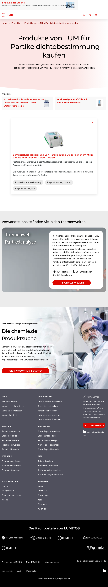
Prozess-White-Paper (48, 440)
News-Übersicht (9, 415)
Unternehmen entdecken (50, 401)
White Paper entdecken (49, 431)
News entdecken (9, 401)
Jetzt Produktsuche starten (25, 370)
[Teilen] (90, 15)
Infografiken (8, 490)
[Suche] (84, 15)
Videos (5, 499)
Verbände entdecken (47, 410)
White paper (43, 495)
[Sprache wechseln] (96, 15)
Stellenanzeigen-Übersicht (51, 474)
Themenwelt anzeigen (71, 282)
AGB (19, 570)
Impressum (7, 570)
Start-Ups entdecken (48, 406)
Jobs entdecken (45, 461)
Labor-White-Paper (47, 435)
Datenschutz (32, 570)
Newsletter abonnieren (13, 406)
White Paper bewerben (48, 444)
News (40, 486)
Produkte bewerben (11, 444)
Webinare (42, 504)
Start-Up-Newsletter (12, 410)
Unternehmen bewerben (49, 415)
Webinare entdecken (11, 461)
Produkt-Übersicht (11, 449)
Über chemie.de (52, 562)
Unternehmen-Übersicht (49, 419)
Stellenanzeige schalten (49, 470)
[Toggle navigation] (104, 15)
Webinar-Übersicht (11, 470)
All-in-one (42, 508)
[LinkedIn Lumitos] (104, 570)
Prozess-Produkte (10, 440)
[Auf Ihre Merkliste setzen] (92, 122)
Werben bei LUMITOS (12, 562)
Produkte (42, 490)
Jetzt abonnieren (94, 425)
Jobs (40, 499)
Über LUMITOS (33, 562)
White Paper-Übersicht (49, 449)
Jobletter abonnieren (48, 465)
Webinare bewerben (11, 465)
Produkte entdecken (11, 431)
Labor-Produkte (9, 435)
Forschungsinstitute (11, 495)
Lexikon (5, 486)
